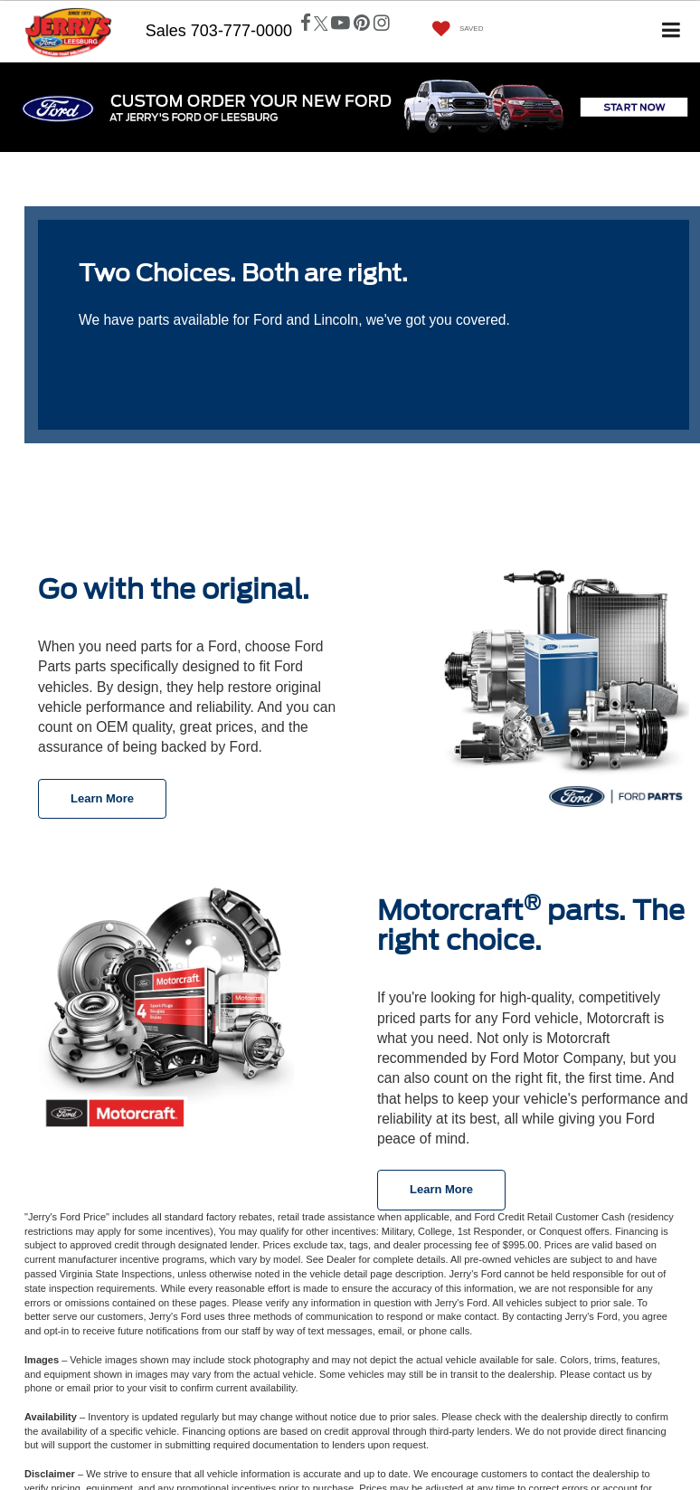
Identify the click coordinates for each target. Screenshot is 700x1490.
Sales (166, 31)
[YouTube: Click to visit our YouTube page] (340, 24)
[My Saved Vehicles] (453, 29)
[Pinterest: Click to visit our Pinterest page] (362, 24)
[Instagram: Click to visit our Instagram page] (382, 24)
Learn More (102, 798)
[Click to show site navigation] (671, 31)
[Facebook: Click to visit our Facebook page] (305, 24)
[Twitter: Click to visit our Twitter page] (321, 24)
